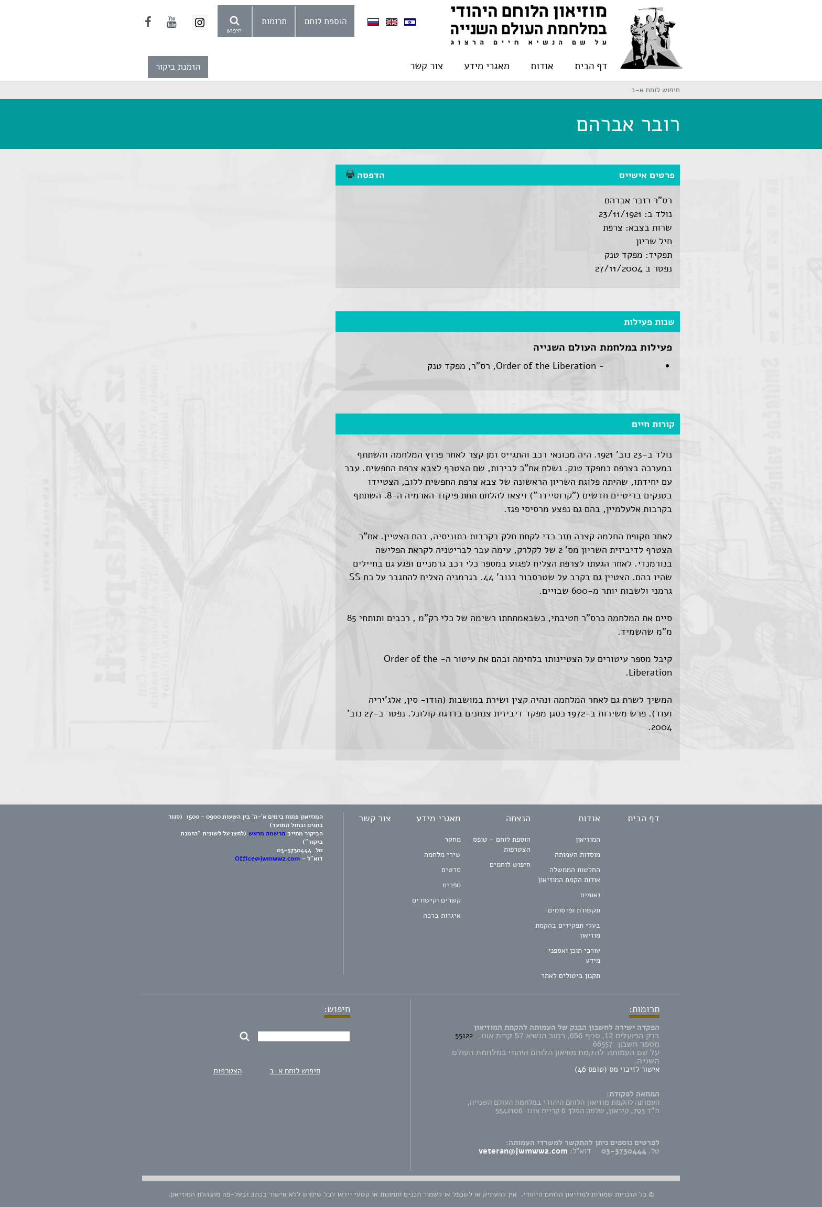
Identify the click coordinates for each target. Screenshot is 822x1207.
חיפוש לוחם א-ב (294, 1070)
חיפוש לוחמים (510, 864)
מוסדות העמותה (577, 855)
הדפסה (365, 175)
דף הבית (591, 66)
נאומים (590, 895)
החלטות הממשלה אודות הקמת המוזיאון (569, 875)
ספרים (451, 885)
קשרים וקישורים (436, 900)
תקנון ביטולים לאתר (570, 976)
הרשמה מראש (266, 833)
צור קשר (426, 66)
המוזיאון (588, 839)
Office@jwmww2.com (267, 858)
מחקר (453, 839)
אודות (542, 66)
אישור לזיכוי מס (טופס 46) (617, 1069)
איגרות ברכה (442, 915)
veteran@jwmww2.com (523, 1151)
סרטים (451, 870)
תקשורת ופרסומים (574, 910)
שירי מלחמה (442, 855)
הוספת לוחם (326, 21)
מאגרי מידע (487, 66)
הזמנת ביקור (178, 67)
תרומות (274, 21)
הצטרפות (227, 1070)
